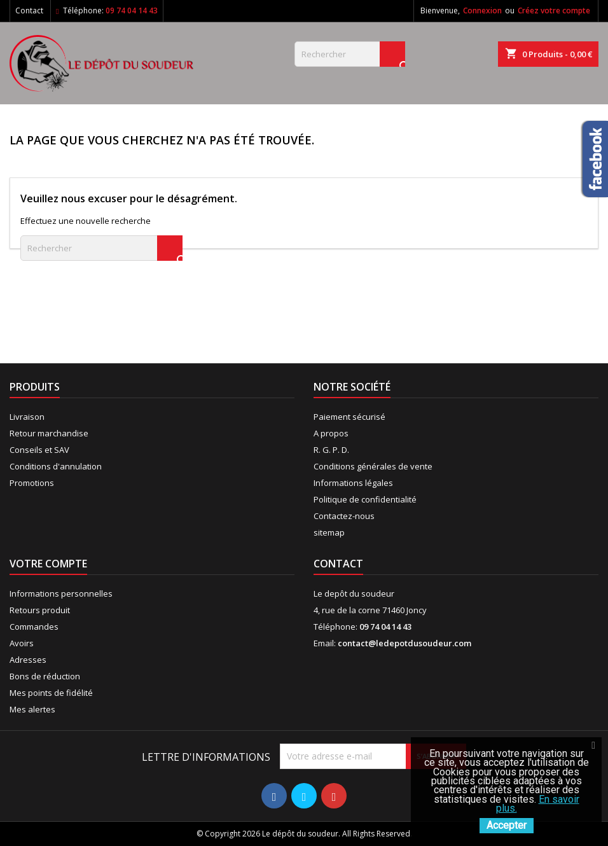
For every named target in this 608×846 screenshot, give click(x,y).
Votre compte (48, 564)
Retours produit (40, 610)
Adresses (28, 659)
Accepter (507, 825)
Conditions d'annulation (56, 466)
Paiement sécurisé (349, 416)
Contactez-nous (344, 516)
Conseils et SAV (39, 449)
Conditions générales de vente (373, 466)
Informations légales (353, 483)
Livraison (27, 416)
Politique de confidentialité (365, 499)
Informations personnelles (61, 593)
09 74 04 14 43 (132, 10)
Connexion (482, 10)
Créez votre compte (554, 10)
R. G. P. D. (331, 449)
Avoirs (22, 643)
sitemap (329, 532)
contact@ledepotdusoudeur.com (404, 643)
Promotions (32, 483)
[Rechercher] (349, 54)
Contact (29, 10)
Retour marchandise (49, 433)
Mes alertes (32, 709)
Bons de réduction (45, 676)
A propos (331, 433)
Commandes (34, 626)
